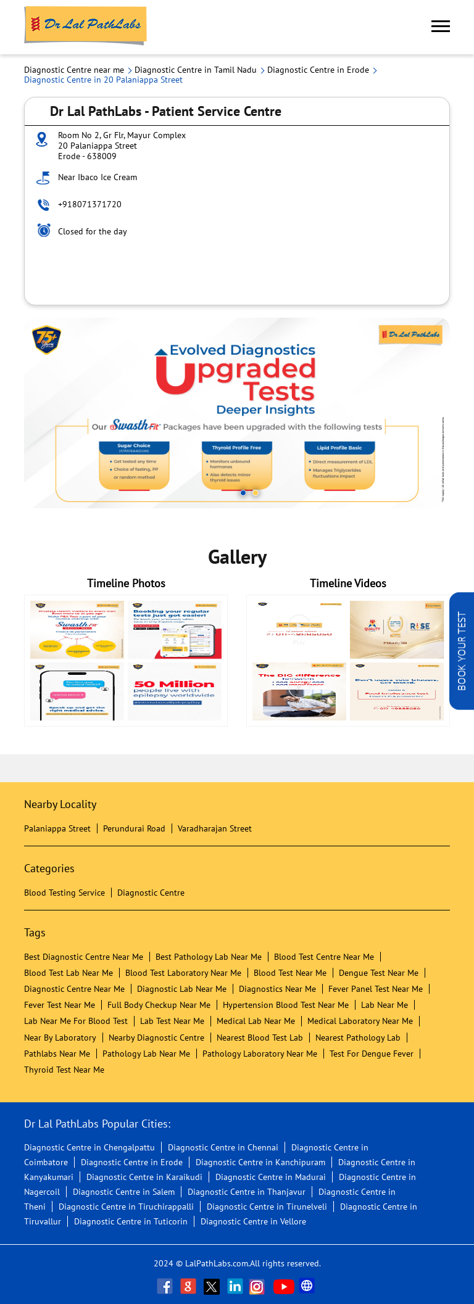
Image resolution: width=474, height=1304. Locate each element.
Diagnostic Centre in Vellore (253, 1221)
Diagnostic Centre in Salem (124, 1191)
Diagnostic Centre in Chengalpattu (89, 1147)
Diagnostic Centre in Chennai (223, 1147)
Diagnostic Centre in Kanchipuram (260, 1162)
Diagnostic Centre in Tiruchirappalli (126, 1206)
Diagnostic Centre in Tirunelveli (267, 1206)
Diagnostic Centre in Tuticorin (131, 1221)
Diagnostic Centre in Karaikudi (144, 1176)
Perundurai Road (134, 828)
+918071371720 (90, 204)
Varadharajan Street (215, 828)
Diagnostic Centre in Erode (132, 1162)
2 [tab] (255, 493)
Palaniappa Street (57, 828)
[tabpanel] (237, 413)
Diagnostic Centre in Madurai (270, 1176)
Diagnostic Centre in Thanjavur (247, 1191)
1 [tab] (243, 493)
